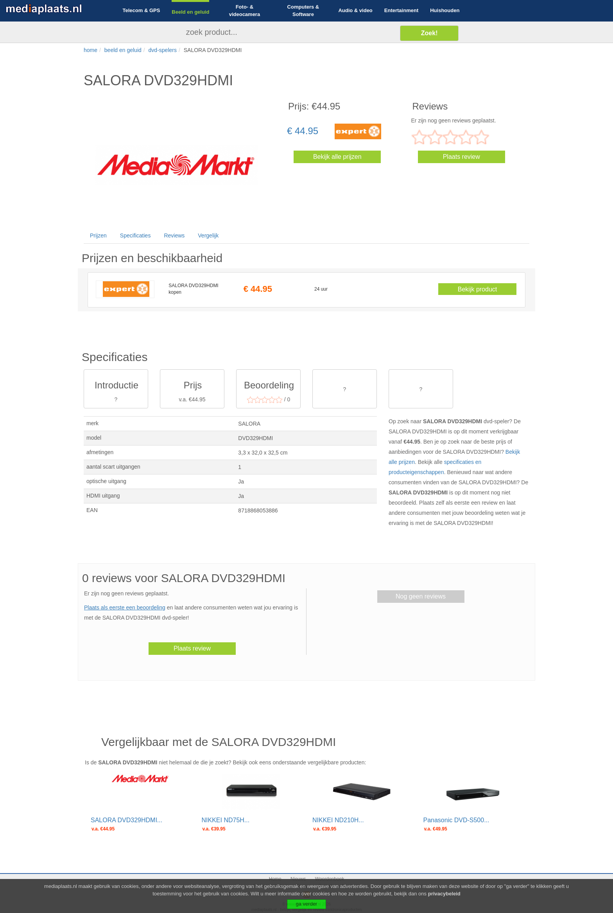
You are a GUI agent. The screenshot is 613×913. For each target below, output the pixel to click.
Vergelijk (208, 235)
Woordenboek (329, 879)
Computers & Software (303, 10)
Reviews (174, 235)
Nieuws (298, 879)
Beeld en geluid (190, 12)
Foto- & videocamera (244, 10)
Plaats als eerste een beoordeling (124, 607)
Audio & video (355, 10)
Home (275, 879)
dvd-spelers (163, 50)
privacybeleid (444, 899)
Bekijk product (477, 289)
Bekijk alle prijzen (337, 156)
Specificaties (135, 235)
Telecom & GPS (141, 10)
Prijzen (98, 235)
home (90, 50)
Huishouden (444, 10)
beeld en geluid (123, 50)
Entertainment (401, 10)
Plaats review (461, 156)
